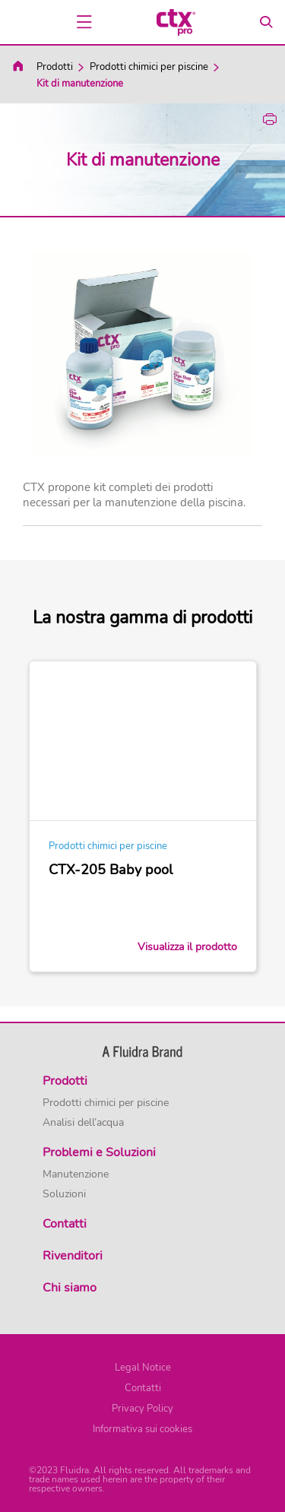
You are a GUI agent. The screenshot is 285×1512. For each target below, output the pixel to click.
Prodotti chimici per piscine (149, 67)
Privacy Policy (142, 1408)
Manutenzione (76, 1174)
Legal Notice (143, 1367)
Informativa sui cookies (142, 1429)
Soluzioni (64, 1194)
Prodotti (54, 67)
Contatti (143, 1388)
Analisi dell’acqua (83, 1123)
